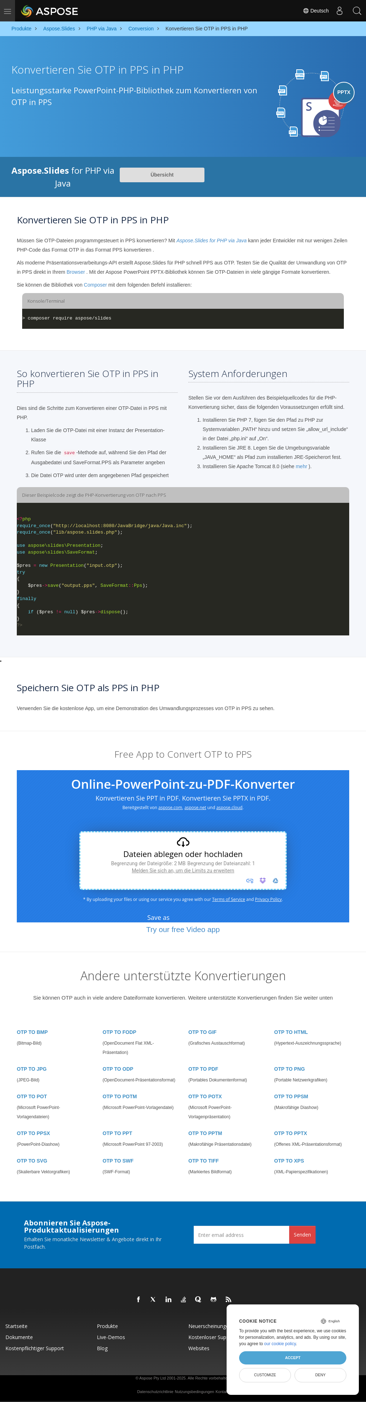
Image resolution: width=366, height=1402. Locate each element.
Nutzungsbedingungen (194, 1391)
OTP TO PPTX (290, 1133)
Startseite (16, 1326)
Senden (302, 1234)
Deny (320, 1375)
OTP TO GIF (202, 1032)
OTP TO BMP (32, 1032)
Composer (95, 285)
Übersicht (162, 175)
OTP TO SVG (32, 1161)
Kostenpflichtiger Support (34, 1348)
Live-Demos (111, 1337)
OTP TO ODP (118, 1069)
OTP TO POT (32, 1096)
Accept (292, 1358)
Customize (265, 1375)
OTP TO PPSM (291, 1096)
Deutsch (315, 11)
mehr (301, 466)
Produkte (107, 1326)
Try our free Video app (183, 929)
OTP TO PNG (289, 1069)
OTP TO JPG (32, 1069)
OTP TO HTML (291, 1032)
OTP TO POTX (205, 1096)
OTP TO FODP (119, 1032)
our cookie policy (280, 1343)
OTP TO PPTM (205, 1133)
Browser (75, 272)
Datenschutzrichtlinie (155, 1391)
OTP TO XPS (289, 1161)
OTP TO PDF (203, 1069)
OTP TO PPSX (33, 1133)
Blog (102, 1348)
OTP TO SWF (118, 1161)
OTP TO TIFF (203, 1161)
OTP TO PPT (117, 1133)
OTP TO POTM (120, 1096)
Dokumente (19, 1337)
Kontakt (222, 1391)
